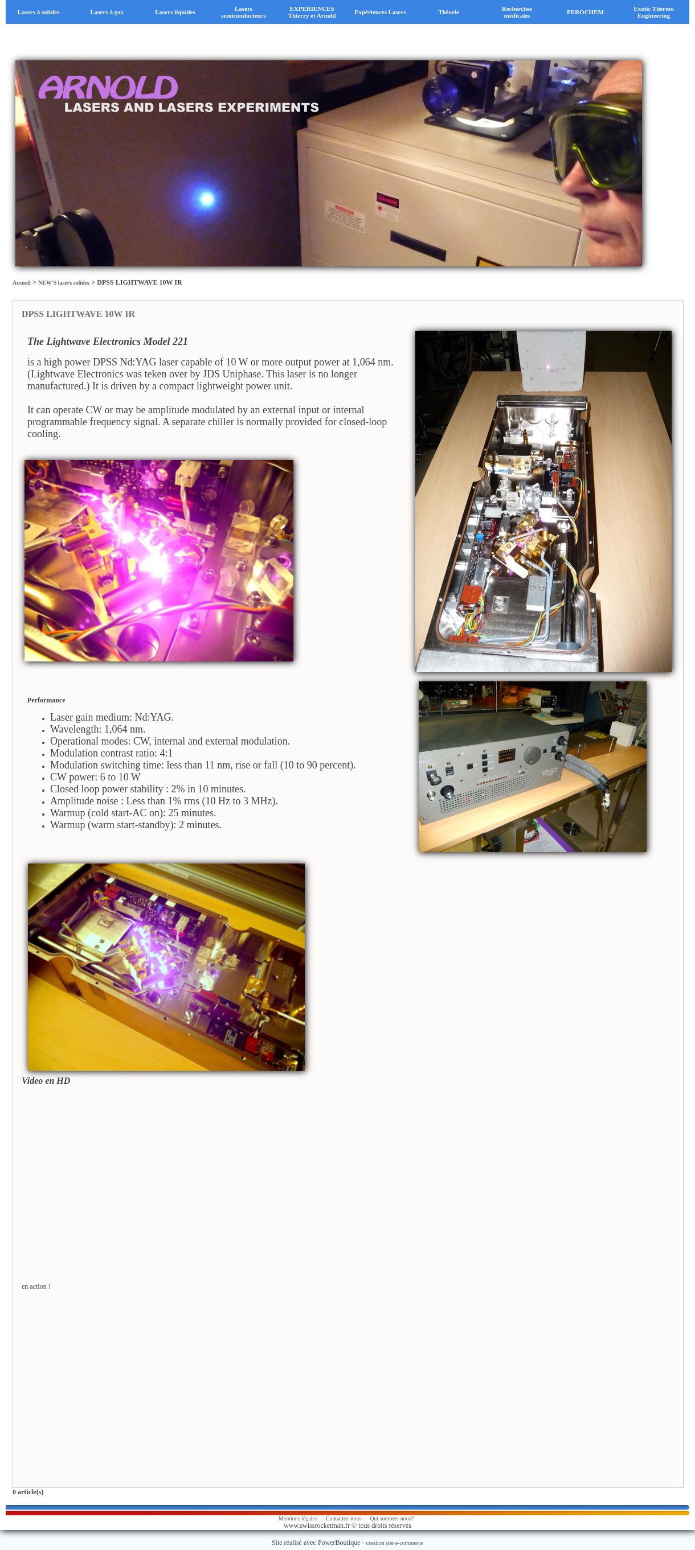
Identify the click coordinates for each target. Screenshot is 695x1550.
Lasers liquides (175, 12)
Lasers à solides (38, 12)
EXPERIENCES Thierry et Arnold (312, 12)
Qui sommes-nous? (392, 1518)
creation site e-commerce (395, 1543)
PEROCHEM (585, 12)
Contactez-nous (343, 1518)
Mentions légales (298, 1518)
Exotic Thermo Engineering (653, 12)
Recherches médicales (517, 12)
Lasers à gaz (106, 12)
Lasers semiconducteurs (243, 12)
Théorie (448, 12)
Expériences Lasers (380, 12)
